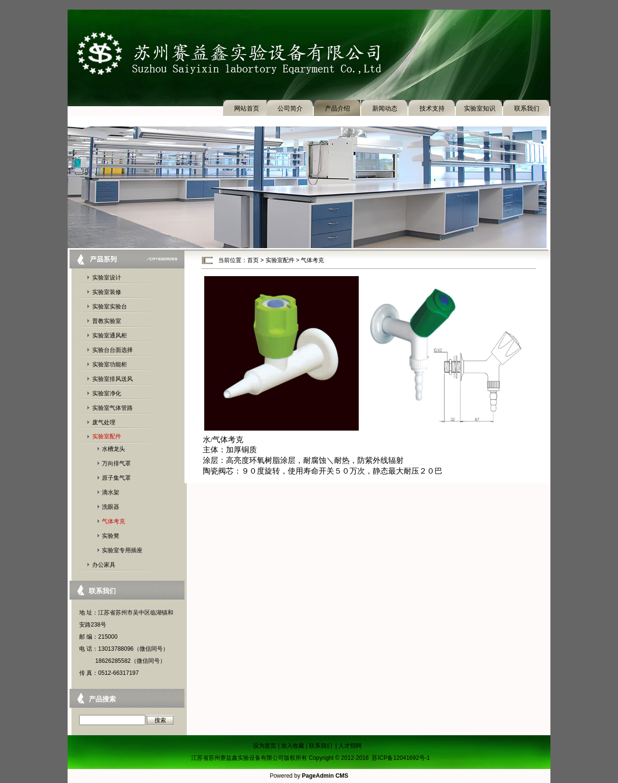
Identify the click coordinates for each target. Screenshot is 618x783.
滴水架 (110, 492)
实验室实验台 (109, 306)
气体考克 (113, 521)
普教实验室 (106, 321)
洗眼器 (110, 506)
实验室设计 (106, 277)
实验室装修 (106, 292)
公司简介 (290, 108)
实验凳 (110, 535)
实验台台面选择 (112, 350)
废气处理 (103, 422)
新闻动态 (384, 108)
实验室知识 (479, 108)
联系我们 (526, 108)
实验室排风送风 (112, 379)
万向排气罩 (116, 463)
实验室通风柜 (109, 335)
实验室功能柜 (109, 364)
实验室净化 (106, 393)
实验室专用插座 (122, 550)
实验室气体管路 (112, 408)
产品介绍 (337, 108)
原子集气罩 (116, 478)
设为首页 (264, 745)
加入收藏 (292, 745)
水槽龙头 (113, 449)
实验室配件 (106, 436)
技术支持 (432, 108)
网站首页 (246, 108)
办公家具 (103, 564)
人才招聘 (350, 745)
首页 (253, 260)
